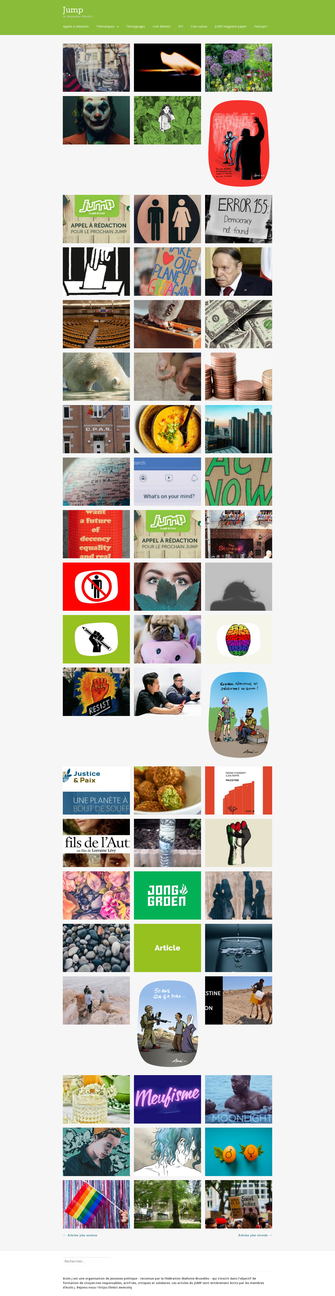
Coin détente (161, 26)
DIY (180, 26)
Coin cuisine (199, 26)
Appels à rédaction (76, 26)
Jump (73, 10)
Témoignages (135, 26)
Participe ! (260, 26)
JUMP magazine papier (230, 26)
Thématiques (105, 26)
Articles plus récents (255, 1235)
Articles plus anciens (80, 1235)
